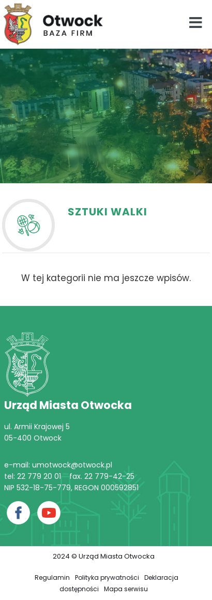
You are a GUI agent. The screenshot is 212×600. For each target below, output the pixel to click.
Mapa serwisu (126, 588)
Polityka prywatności (107, 577)
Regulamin (52, 577)
